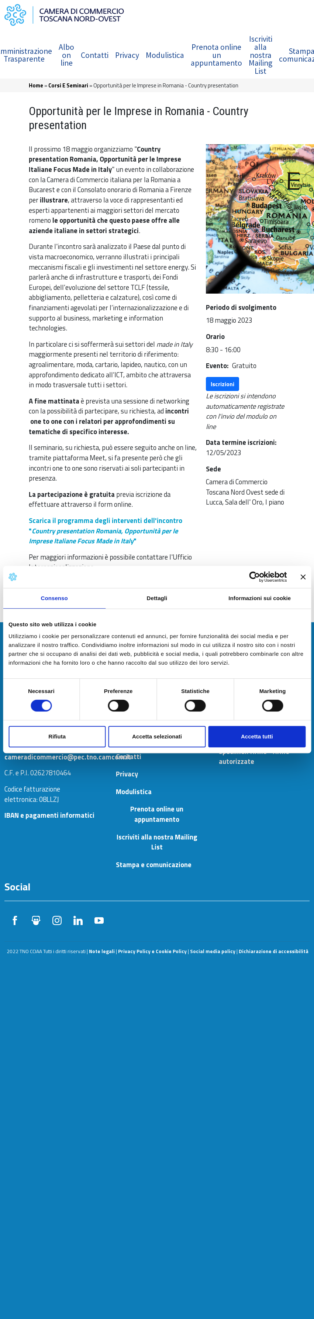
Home (36, 85)
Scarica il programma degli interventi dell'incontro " (105, 530)
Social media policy (212, 951)
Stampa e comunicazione (153, 865)
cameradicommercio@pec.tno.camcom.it (67, 757)
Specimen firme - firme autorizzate (254, 756)
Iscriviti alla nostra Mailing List (260, 55)
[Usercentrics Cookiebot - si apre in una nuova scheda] (254, 576)
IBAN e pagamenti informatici (49, 815)
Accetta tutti (257, 736)
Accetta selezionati (157, 736)
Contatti (94, 55)
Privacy (127, 55)
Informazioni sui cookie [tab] (259, 598)
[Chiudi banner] (303, 576)
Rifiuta (57, 736)
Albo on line (66, 55)
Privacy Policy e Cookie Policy (152, 951)
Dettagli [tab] (157, 598)
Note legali (102, 951)
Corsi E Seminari (68, 85)
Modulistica (165, 55)
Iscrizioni (222, 384)
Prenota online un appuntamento (216, 55)
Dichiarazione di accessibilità (273, 951)
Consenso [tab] (54, 598)
